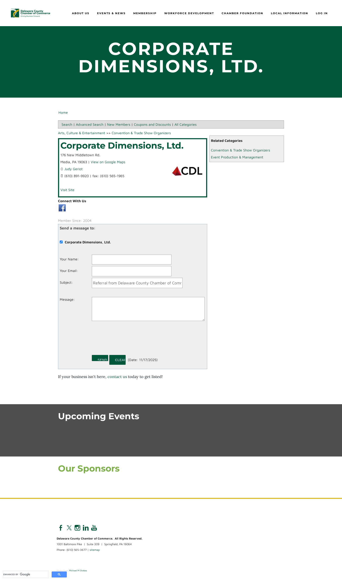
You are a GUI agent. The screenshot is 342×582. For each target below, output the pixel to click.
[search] (25, 574)
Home (63, 112)
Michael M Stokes (78, 570)
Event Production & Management (237, 157)
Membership (145, 13)
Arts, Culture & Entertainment (81, 133)
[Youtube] (94, 527)
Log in (322, 13)
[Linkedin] (86, 527)
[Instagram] (77, 527)
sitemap (95, 550)
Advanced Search (89, 124)
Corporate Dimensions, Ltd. (121, 145)
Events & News (111, 13)
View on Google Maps (108, 162)
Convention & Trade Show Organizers (240, 150)
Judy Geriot (73, 169)
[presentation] (125, 339)
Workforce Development (189, 13)
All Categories (185, 124)
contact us (117, 376)
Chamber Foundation (242, 13)
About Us (80, 13)
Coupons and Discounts (152, 124)
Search (67, 124)
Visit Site (67, 190)
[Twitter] (69, 527)
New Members (118, 124)
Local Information (289, 13)
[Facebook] (61, 527)
